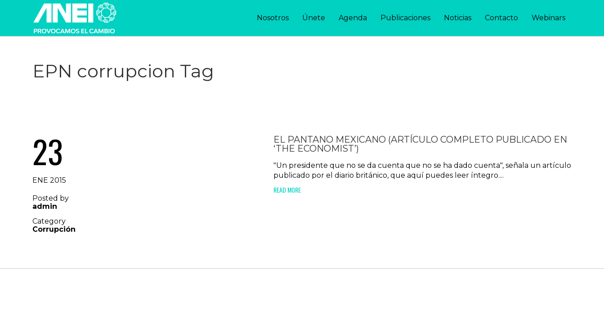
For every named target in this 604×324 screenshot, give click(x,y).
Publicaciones (405, 18)
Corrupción (54, 229)
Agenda (353, 18)
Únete (313, 18)
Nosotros (273, 18)
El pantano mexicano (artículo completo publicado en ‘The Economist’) (420, 144)
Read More (287, 189)
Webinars (548, 18)
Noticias (457, 18)
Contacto (501, 18)
